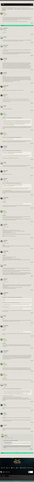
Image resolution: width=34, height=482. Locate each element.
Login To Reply (2, 25)
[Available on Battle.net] (30, 468)
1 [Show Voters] (31, 45)
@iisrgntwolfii (4, 215)
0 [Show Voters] (31, 132)
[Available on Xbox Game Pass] (23, 468)
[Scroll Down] (18, 481)
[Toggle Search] (2, 5)
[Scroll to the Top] (14, 481)
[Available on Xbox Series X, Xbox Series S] (3, 468)
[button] (16, 4)
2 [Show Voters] (31, 12)
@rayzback (4, 137)
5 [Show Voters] (31, 162)
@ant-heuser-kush (5, 378)
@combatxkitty (4, 417)
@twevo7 (4, 90)
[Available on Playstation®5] (8, 468)
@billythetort (4, 117)
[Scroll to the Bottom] (19, 481)
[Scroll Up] (15, 481)
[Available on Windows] (13, 468)
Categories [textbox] (3, 4)
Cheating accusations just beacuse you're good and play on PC (14, 117)
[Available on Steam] (17, 468)
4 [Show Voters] (31, 85)
